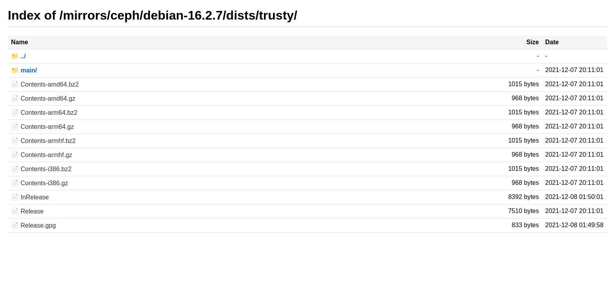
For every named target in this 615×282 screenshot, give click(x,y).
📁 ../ (18, 56)
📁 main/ (24, 70)
